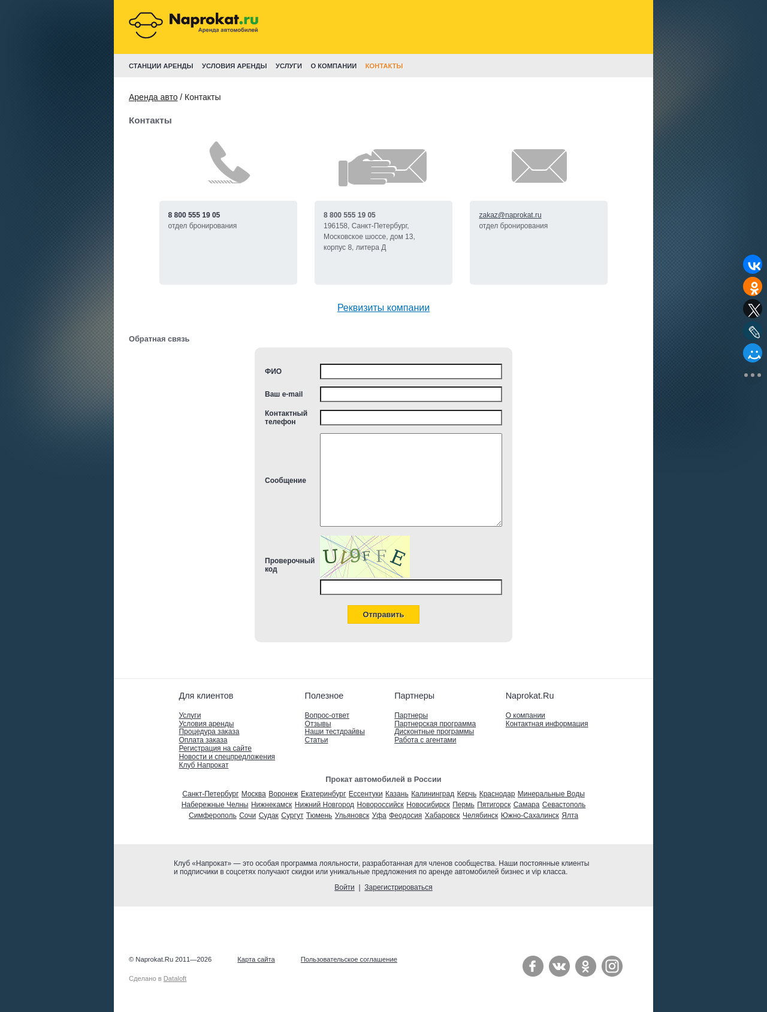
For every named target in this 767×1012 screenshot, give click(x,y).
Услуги (190, 715)
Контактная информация (547, 724)
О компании (525, 715)
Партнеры (411, 715)
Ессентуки (366, 794)
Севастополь (563, 804)
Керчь (467, 794)
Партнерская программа (435, 724)
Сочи (247, 815)
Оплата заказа (203, 740)
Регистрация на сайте (215, 748)
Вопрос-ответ (327, 715)
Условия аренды (206, 724)
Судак (269, 815)
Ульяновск (352, 815)
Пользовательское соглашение (349, 959)
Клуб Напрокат (203, 765)
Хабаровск (442, 815)
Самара (527, 804)
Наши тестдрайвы (335, 731)
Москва (253, 794)
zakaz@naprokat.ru (510, 215)
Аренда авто (153, 97)
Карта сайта (255, 959)
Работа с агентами (425, 740)
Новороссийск (380, 804)
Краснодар (497, 794)
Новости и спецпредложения (227, 757)
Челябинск (480, 815)
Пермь (463, 804)
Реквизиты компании (383, 308)
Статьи (316, 740)
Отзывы (318, 724)
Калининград (432, 794)
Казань (397, 794)
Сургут (292, 815)
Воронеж (283, 794)
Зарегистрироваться (398, 887)
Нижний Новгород (324, 804)
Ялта (569, 815)
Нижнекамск (271, 804)
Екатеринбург (323, 794)
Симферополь (213, 815)
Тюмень (319, 815)
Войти (344, 887)
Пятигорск (494, 804)
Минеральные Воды (551, 794)
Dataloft (175, 978)
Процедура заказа (209, 731)
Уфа (379, 815)
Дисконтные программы (434, 731)
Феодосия (405, 815)
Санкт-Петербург (210, 794)
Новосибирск (427, 804)
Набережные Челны (215, 804)
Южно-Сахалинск (530, 815)
